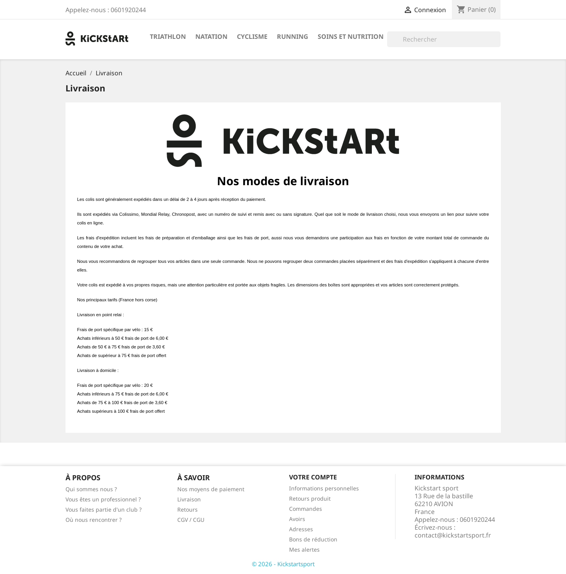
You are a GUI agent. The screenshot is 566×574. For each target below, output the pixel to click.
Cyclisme (252, 36)
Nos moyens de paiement (210, 489)
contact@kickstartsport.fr (453, 535)
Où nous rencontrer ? (94, 519)
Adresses (301, 529)
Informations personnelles (324, 488)
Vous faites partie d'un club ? (104, 509)
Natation (211, 36)
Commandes (305, 508)
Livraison (189, 499)
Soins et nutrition (351, 36)
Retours (187, 509)
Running (292, 36)
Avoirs (297, 519)
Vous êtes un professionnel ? (103, 499)
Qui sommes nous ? (91, 489)
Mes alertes (304, 549)
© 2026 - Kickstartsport (283, 564)
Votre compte (313, 477)
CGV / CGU (190, 519)
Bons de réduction (313, 539)
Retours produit (310, 498)
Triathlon (168, 36)
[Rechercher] (443, 39)
